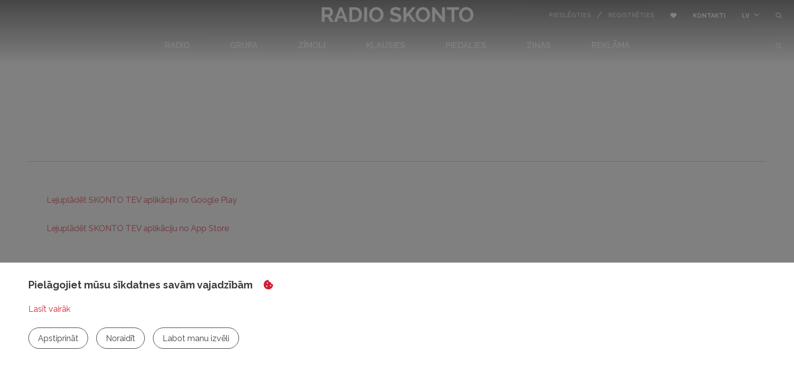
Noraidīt (120, 338)
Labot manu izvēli (196, 338)
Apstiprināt (58, 338)
